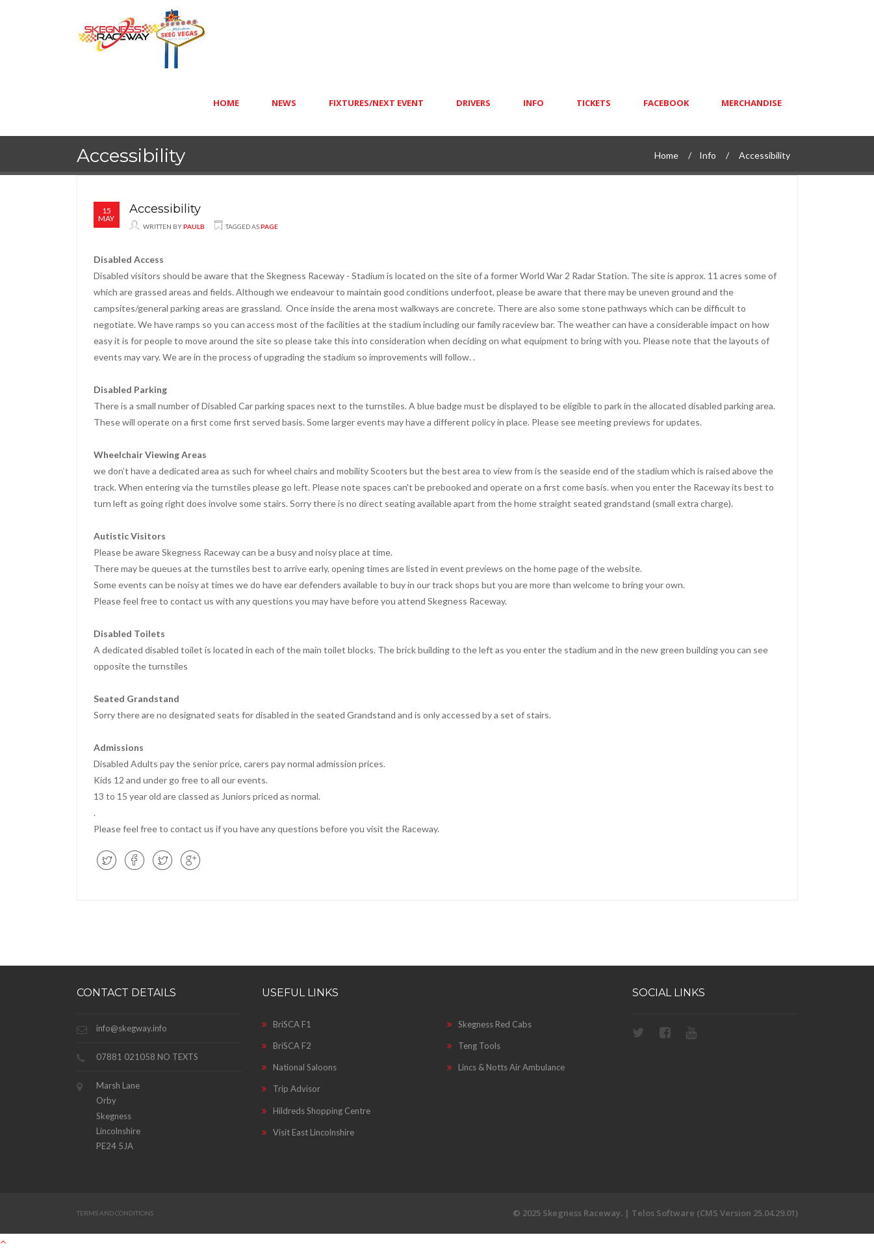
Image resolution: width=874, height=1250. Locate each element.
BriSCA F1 (286, 1024)
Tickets (593, 103)
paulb (194, 226)
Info (533, 103)
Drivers (473, 103)
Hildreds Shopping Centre (316, 1111)
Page (269, 226)
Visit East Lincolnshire (308, 1132)
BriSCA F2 (286, 1045)
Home (226, 103)
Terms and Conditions (115, 1213)
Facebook (666, 103)
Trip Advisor (291, 1088)
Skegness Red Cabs (489, 1024)
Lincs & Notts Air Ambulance (506, 1067)
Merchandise (751, 103)
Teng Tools (473, 1045)
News (284, 103)
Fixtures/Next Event (376, 103)
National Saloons (299, 1067)
